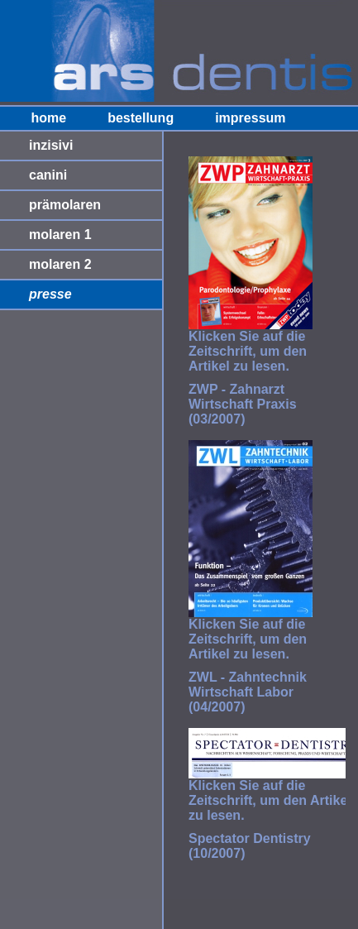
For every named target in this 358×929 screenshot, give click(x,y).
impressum (250, 118)
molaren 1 (60, 234)
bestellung (140, 118)
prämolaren (65, 205)
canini (48, 175)
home (48, 118)
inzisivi (51, 145)
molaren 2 (60, 264)
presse (50, 294)
